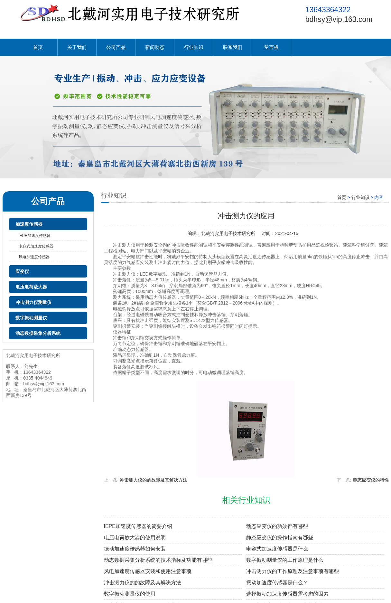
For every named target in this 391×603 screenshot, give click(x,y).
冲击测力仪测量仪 (33, 302)
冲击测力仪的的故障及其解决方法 (153, 480)
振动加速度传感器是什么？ (277, 582)
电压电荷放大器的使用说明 (135, 537)
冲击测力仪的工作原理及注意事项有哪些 (292, 571)
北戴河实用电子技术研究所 (228, 233)
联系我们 (232, 47)
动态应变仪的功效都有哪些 (277, 526)
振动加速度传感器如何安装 (135, 548)
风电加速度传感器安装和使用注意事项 (147, 571)
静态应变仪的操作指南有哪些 (279, 537)
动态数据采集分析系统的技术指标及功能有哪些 (158, 560)
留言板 (271, 47)
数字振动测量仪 (31, 317)
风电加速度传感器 (34, 257)
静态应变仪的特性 (371, 480)
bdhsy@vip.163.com (339, 19)
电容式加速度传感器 (36, 246)
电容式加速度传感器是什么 (277, 548)
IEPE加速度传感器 (35, 235)
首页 (38, 47)
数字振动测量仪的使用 (129, 594)
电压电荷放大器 (31, 286)
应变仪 (22, 271)
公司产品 (116, 47)
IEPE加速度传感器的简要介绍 (138, 526)
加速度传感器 (28, 224)
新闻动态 (154, 47)
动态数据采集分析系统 (38, 333)
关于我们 (77, 47)
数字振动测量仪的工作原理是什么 (284, 560)
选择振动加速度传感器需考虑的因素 (287, 594)
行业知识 (193, 47)
